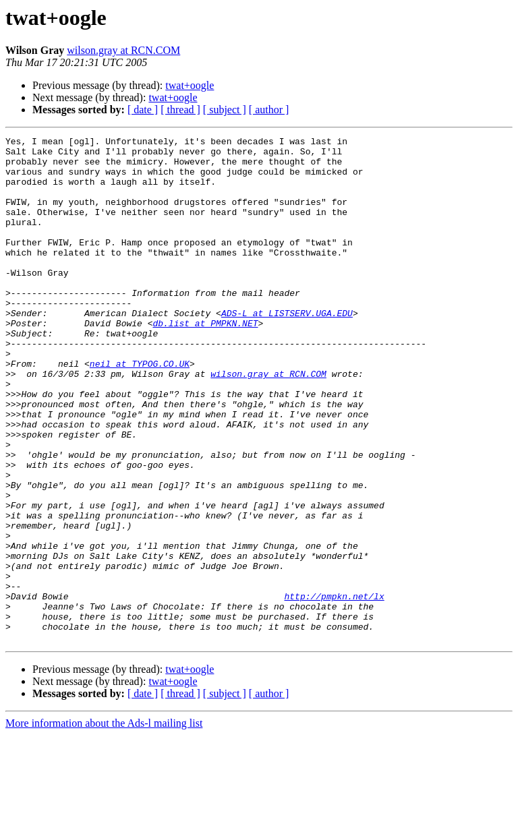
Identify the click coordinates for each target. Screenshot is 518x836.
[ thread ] (180, 109)
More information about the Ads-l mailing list (103, 824)
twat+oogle (189, 85)
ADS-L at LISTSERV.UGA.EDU (287, 349)
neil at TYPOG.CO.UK (140, 410)
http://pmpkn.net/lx (334, 689)
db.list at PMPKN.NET (205, 361)
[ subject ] (224, 109)
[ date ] (142, 109)
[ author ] (269, 109)
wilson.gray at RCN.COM (123, 50)
